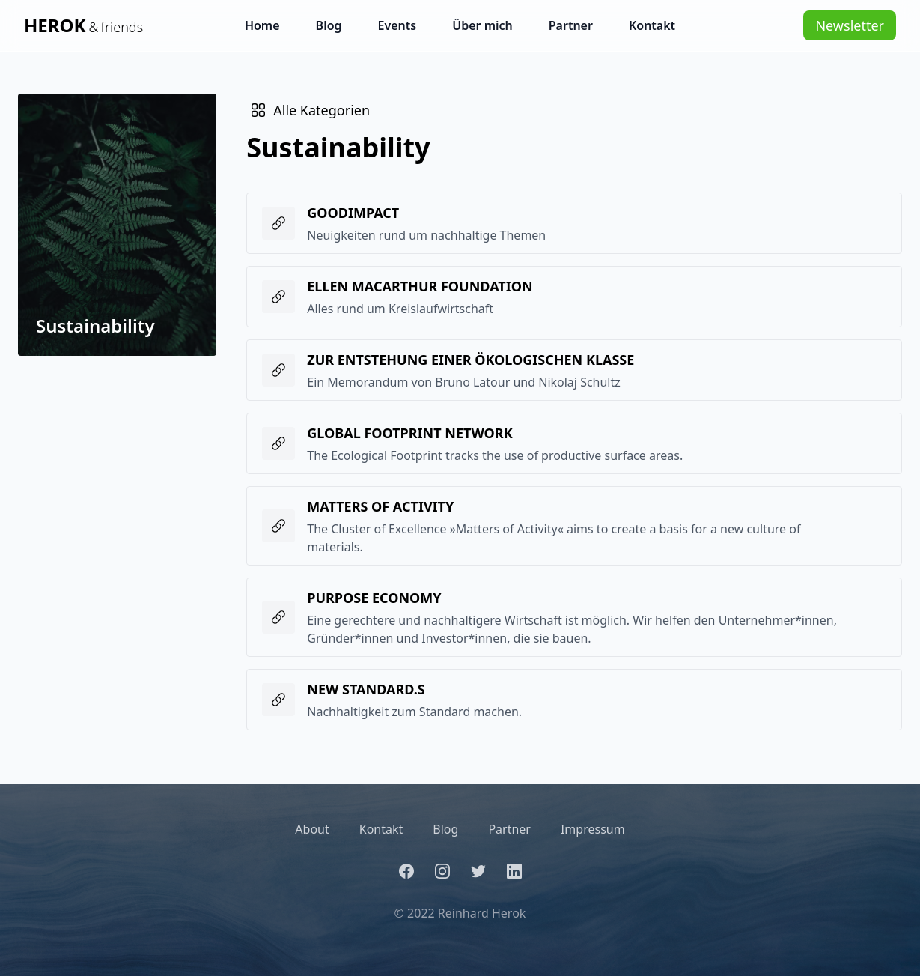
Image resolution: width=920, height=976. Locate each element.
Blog (329, 25)
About (312, 829)
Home (262, 25)
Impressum (593, 829)
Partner (571, 25)
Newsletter (849, 25)
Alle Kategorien (309, 110)
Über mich (482, 25)
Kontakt (652, 25)
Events (397, 25)
